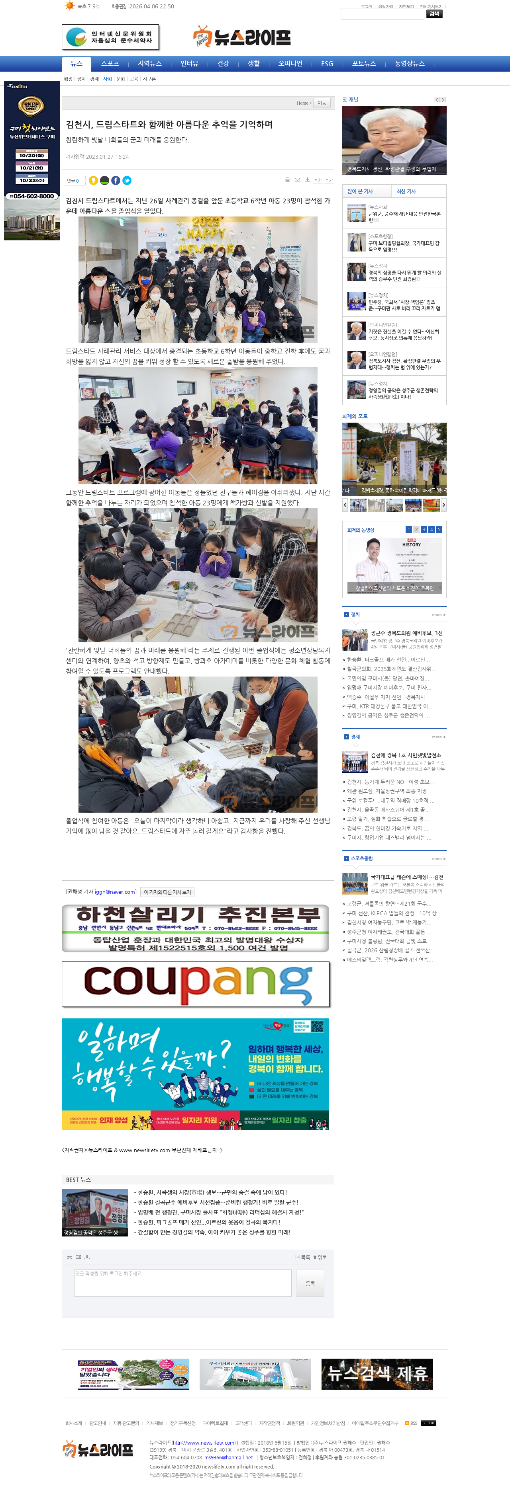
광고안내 (97, 1423)
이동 (322, 102)
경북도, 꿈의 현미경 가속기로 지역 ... (387, 828)
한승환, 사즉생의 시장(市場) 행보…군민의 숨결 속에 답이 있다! (210, 1192)
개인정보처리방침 (328, 1423)
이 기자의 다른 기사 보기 (167, 892)
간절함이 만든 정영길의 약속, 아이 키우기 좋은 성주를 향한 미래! (212, 1232)
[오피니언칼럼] (382, 325)
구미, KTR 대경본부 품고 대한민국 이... (390, 706)
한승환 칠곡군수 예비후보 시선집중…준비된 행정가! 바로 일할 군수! (216, 1202)
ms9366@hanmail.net (229, 1457)
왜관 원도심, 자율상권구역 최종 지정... (389, 791)
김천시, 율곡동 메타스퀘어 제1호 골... (388, 810)
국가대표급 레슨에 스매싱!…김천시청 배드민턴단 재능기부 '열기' (407, 880)
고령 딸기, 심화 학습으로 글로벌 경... (387, 819)
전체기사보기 (431, 6)
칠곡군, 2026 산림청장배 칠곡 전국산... (391, 950)
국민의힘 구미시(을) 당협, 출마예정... (388, 678)
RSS (411, 1423)
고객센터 (243, 1423)
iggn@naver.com (115, 892)
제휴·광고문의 (126, 1423)
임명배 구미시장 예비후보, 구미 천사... (389, 687)
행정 (68, 79)
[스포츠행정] (380, 236)
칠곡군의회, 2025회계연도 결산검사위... (391, 669)
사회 (107, 79)
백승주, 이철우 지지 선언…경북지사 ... (389, 697)
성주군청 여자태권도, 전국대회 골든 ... (389, 932)
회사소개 (73, 1423)
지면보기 (406, 6)
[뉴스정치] (378, 266)
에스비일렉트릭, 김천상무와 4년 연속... (390, 960)
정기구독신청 (183, 1423)
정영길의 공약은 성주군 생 (91, 1233)
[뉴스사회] (378, 207)
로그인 (366, 6)
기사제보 (154, 1423)
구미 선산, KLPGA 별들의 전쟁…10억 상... (394, 913)
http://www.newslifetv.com (203, 1442)
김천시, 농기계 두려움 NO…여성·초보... (390, 782)
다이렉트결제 (215, 1423)
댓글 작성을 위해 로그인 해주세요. (183, 1283)
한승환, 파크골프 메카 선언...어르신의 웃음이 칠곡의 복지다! (207, 1222)
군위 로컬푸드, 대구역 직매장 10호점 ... (391, 800)
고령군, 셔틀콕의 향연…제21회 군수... (389, 904)
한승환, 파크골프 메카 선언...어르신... (388, 660)
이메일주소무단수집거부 (375, 1423)
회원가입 (385, 6)
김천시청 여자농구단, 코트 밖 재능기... (389, 922)
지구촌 (149, 79)
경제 (94, 79)
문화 (120, 79)
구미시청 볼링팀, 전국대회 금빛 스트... (389, 941)
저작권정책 (269, 1423)
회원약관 (295, 1423)
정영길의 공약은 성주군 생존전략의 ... (388, 715)
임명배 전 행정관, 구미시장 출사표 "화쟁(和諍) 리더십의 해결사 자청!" (219, 1212)
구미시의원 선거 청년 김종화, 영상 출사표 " (394, 588)
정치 (81, 79)
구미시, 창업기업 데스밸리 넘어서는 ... (389, 838)
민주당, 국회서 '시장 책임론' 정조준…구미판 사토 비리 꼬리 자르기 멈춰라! (404, 308)
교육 (133, 79)
